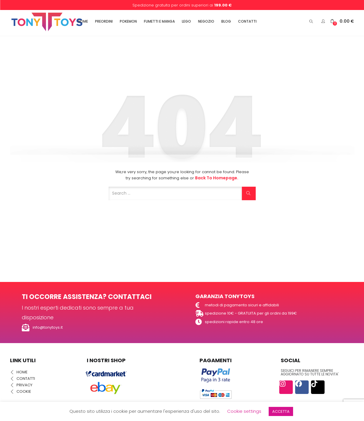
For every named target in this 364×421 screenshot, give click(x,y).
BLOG (226, 21)
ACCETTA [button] (281, 411)
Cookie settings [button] (244, 411)
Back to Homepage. (216, 178)
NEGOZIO (206, 21)
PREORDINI (104, 21)
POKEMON (128, 21)
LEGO (186, 21)
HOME (83, 21)
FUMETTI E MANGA (159, 21)
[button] (342, 21)
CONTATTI (247, 21)
